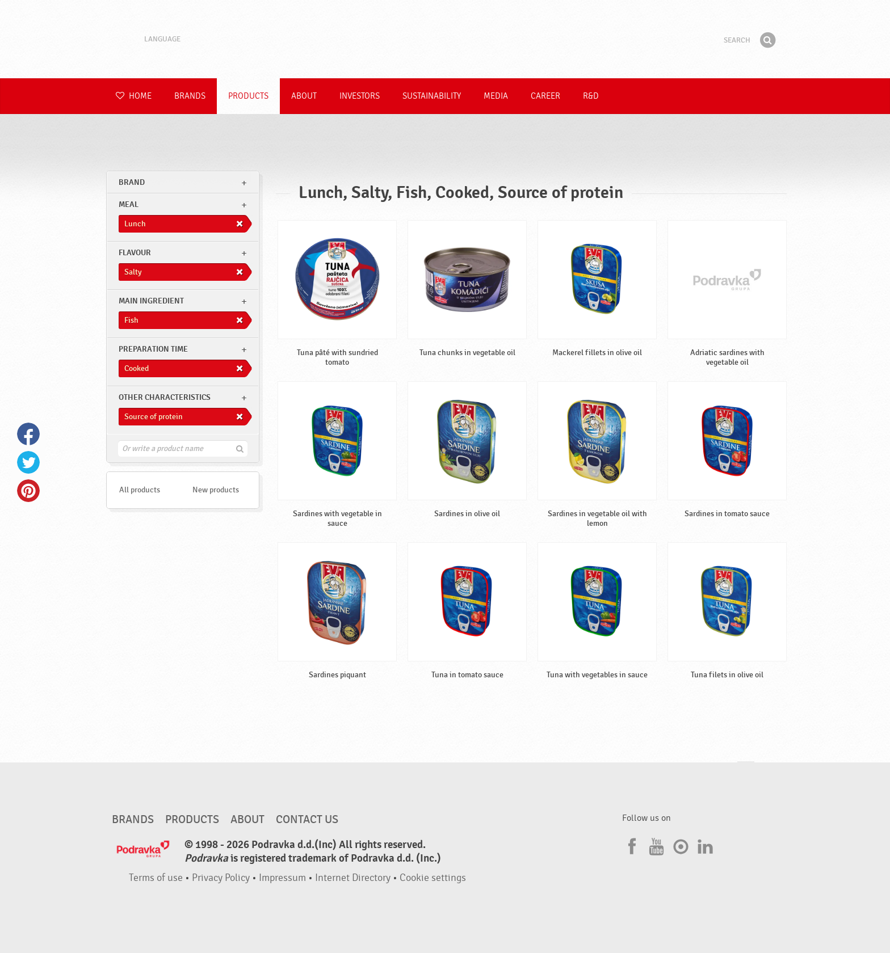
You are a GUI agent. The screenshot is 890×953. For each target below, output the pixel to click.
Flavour (135, 253)
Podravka (445, 39)
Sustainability (431, 96)
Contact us (307, 820)
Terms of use (156, 878)
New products (215, 490)
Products (248, 96)
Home (134, 96)
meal (128, 204)
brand (132, 182)
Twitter (28, 462)
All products (139, 490)
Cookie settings (433, 878)
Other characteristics (165, 397)
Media (496, 96)
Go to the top (745, 772)
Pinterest (28, 490)
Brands (189, 96)
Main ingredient (151, 301)
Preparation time (153, 349)
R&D (591, 96)
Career (545, 96)
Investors (359, 96)
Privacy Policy (221, 878)
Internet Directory (353, 878)
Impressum (282, 878)
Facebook (28, 434)
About (304, 96)
